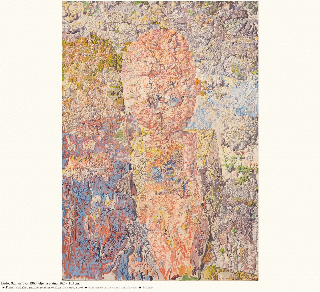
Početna (148, 287)
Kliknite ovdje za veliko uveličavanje (112, 287)
